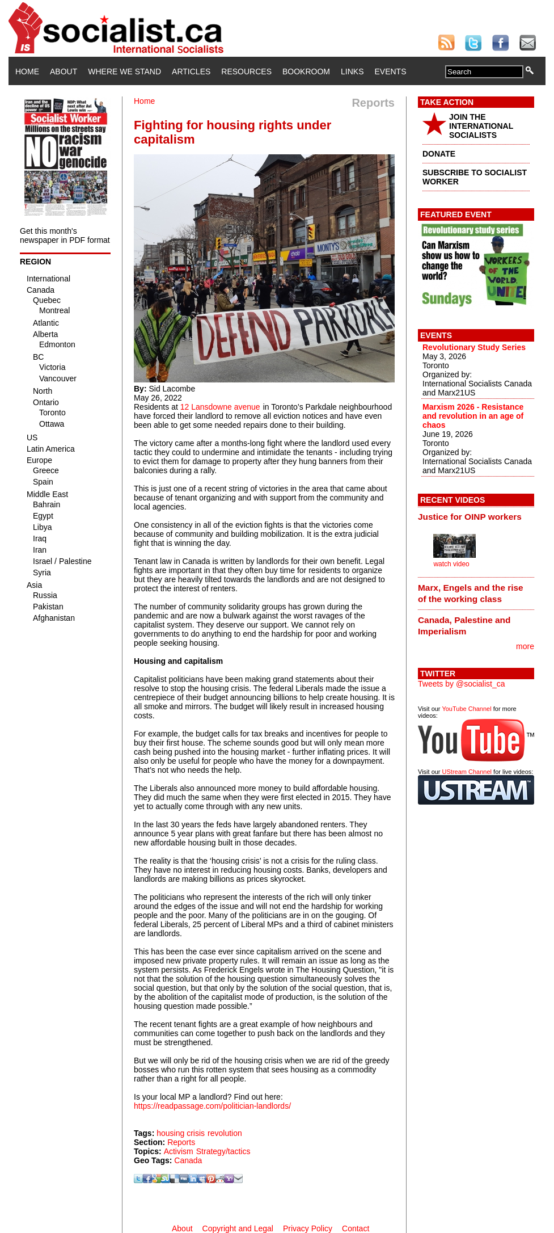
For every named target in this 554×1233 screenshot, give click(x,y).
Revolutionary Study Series (474, 347)
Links (352, 71)
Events (390, 71)
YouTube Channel (466, 708)
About (63, 71)
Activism (178, 1151)
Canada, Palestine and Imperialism (464, 625)
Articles (191, 71)
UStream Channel (467, 771)
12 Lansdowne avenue (220, 406)
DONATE (438, 153)
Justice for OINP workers (470, 516)
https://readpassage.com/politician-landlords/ (212, 1105)
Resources (246, 71)
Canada (188, 1160)
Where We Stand (124, 71)
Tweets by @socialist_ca (461, 683)
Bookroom (306, 71)
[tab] (476, 517)
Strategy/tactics (223, 1151)
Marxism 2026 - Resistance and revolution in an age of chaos (472, 416)
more (525, 646)
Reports (181, 1142)
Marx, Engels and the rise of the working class (470, 593)
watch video (451, 564)
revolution (225, 1133)
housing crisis (181, 1133)
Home (27, 71)
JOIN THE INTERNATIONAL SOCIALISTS (481, 126)
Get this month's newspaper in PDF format (65, 235)
